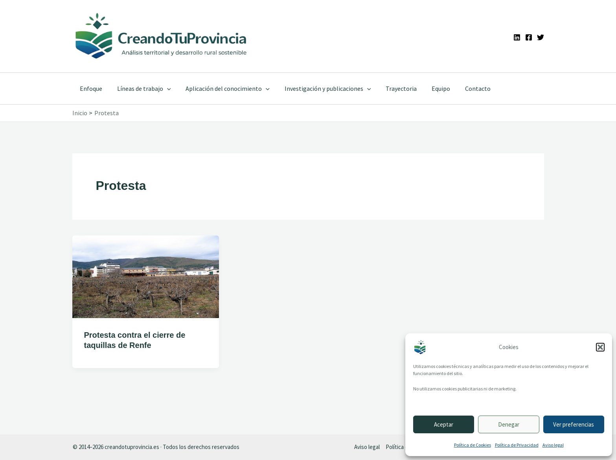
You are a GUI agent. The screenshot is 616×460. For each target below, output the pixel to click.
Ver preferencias (573, 424)
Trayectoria (390, 88)
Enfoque (90, 88)
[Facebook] (528, 37)
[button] (600, 347)
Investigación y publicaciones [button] (319, 88)
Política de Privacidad (517, 445)
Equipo (428, 88)
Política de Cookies (472, 445)
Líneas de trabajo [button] (140, 88)
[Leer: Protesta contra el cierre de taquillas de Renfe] (145, 276)
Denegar (508, 424)
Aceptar (443, 424)
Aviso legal (553, 445)
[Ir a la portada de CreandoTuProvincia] (161, 36)
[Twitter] (540, 37)
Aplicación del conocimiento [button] (222, 88)
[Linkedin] (516, 37)
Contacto (462, 88)
